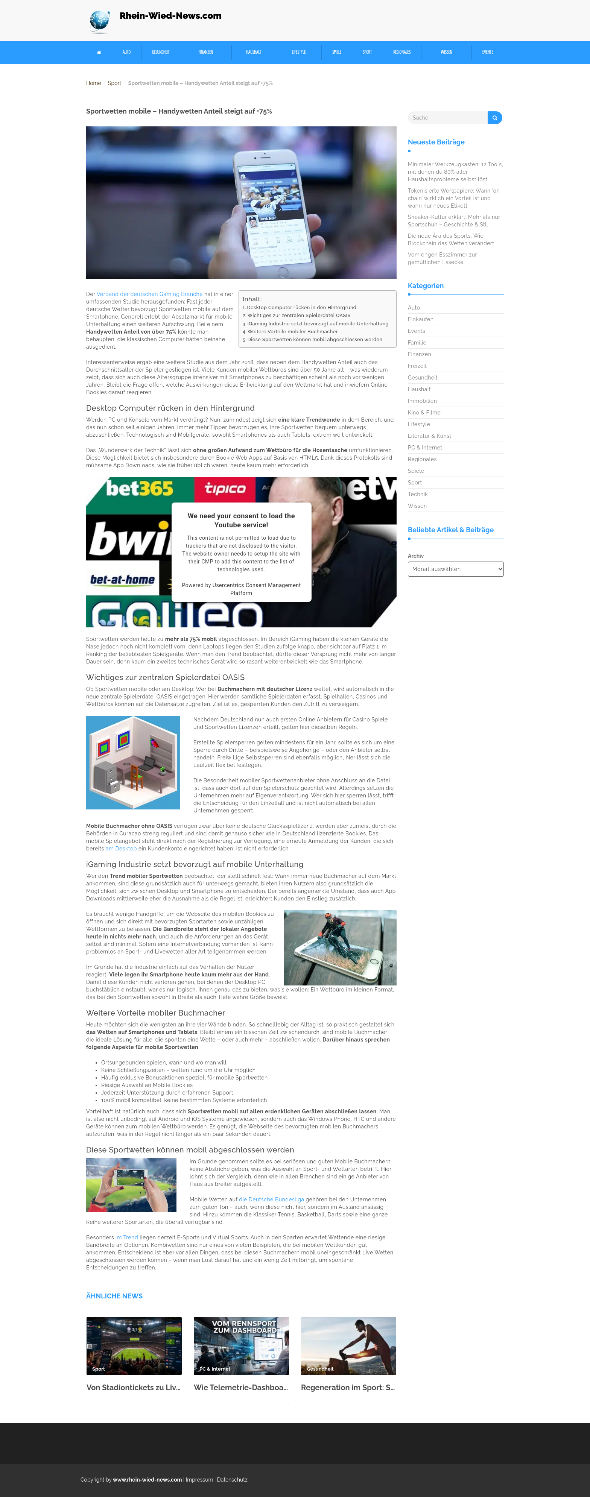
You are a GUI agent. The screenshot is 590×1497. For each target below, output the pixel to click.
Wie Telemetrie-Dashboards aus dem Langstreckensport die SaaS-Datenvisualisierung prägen (241, 1387)
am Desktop (121, 849)
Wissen (446, 52)
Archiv (416, 556)
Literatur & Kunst (430, 436)
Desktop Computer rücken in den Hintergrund (302, 307)
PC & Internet (425, 448)
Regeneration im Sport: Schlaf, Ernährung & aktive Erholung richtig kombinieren (348, 1387)
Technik (418, 494)
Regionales (402, 52)
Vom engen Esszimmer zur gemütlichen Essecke (442, 258)
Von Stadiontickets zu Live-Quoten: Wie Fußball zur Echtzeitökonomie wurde (134, 1387)
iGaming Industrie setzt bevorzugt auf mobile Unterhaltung (318, 323)
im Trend (127, 1237)
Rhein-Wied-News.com (171, 15)
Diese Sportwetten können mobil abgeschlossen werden (315, 339)
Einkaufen (420, 319)
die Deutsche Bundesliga (271, 1199)
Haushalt (253, 52)
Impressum (199, 1480)
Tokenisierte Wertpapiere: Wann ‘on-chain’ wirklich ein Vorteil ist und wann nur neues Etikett (455, 198)
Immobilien (422, 401)
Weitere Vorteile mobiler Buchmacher (293, 331)
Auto (127, 52)
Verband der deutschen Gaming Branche (150, 294)
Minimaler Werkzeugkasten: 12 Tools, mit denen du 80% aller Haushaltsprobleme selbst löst (455, 171)
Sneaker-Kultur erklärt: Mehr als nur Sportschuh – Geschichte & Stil (454, 221)
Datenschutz (232, 1480)
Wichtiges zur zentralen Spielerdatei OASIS (299, 315)
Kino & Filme (424, 413)
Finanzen (206, 52)
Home (93, 83)
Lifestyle (299, 52)
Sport (367, 52)
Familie (417, 343)
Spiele (336, 52)
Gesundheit (161, 52)
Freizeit (417, 366)
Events (487, 52)
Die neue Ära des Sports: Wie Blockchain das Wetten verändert (451, 239)
